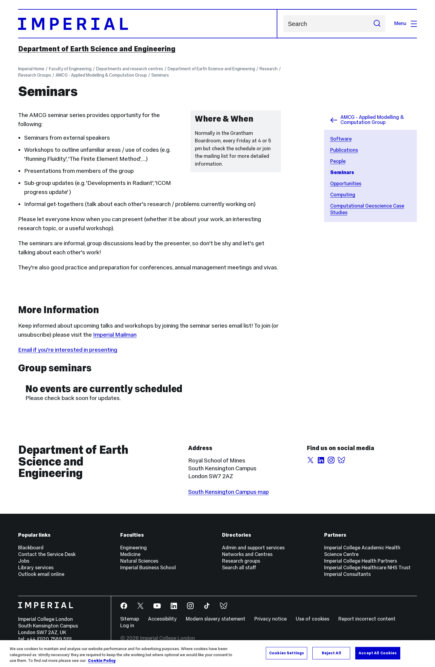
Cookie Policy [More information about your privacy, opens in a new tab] (102, 660)
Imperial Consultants (347, 574)
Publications (344, 150)
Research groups (241, 561)
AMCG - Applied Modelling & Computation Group (101, 75)
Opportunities (345, 183)
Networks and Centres (247, 554)
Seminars (160, 75)
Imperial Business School (148, 567)
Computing (342, 195)
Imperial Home (31, 68)
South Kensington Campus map (228, 491)
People (338, 161)
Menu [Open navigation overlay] (405, 23)
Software (341, 139)
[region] (217, 653)
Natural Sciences (139, 561)
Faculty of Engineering (70, 68)
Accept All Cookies (378, 652)
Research (268, 68)
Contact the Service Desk (47, 554)
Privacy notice (270, 619)
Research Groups (34, 75)
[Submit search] (377, 23)
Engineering (133, 548)
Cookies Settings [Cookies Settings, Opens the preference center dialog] (286, 652)
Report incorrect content (366, 619)
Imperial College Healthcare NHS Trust (367, 567)
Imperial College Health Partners (360, 561)
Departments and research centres (129, 68)
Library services (35, 567)
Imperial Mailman (115, 334)
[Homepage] (147, 23)
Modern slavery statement (215, 619)
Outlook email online (41, 574)
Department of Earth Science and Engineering (97, 49)
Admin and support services (253, 548)
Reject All (331, 652)
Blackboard (31, 548)
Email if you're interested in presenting (67, 349)
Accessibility (162, 619)
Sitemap (129, 619)
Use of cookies (312, 619)
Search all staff (239, 567)
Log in (127, 625)
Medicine (130, 554)
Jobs (23, 561)
